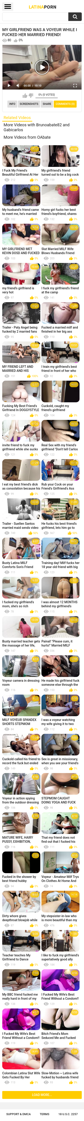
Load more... (42, 1095)
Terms (44, 1114)
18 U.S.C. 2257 (68, 1114)
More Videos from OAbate (27, 137)
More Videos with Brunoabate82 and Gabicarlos (37, 127)
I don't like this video (30, 95)
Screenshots (29, 104)
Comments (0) (65, 104)
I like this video (25, 95)
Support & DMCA (18, 1114)
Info (12, 104)
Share (47, 104)
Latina (42, 7)
